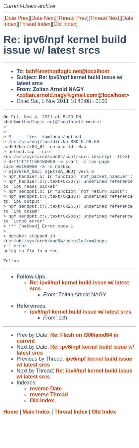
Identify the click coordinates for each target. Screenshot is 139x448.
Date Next (43, 18)
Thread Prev (72, 18)
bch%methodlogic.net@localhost (67, 71)
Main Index (36, 441)
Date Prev (16, 18)
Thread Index (34, 24)
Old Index (64, 24)
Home (10, 441)
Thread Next (104, 18)
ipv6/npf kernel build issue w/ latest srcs (80, 341)
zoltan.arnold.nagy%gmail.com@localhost (73, 95)
